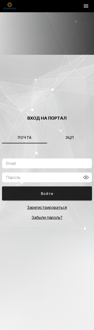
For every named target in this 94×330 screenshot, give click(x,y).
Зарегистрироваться (47, 207)
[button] (86, 177)
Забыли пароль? (47, 217)
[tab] (24, 137)
